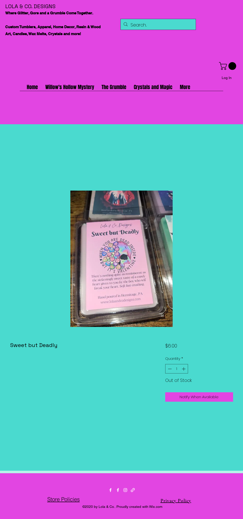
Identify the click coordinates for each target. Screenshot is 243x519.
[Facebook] (110, 490)
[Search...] (158, 25)
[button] (228, 66)
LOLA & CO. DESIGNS (30, 6)
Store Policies (63, 499)
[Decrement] (169, 368)
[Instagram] (125, 490)
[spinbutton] (177, 368)
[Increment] (184, 368)
